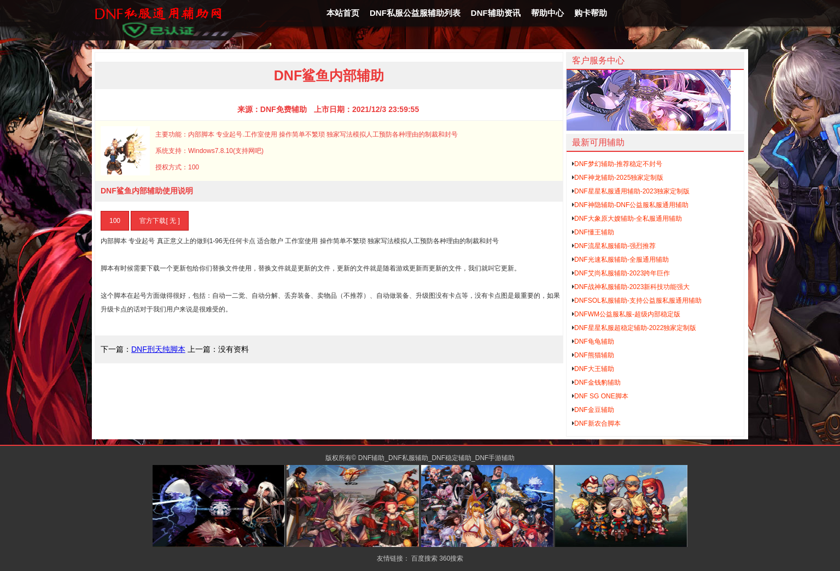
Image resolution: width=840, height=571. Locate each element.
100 (114, 221)
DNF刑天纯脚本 (158, 349)
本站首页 (342, 12)
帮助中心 (547, 12)
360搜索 (451, 558)
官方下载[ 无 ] (159, 221)
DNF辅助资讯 (496, 12)
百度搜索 (424, 558)
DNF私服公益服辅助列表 (415, 12)
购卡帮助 (590, 12)
